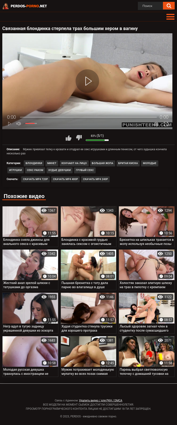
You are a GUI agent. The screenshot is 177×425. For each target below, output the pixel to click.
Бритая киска (128, 163)
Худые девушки (59, 170)
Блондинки (34, 163)
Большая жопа (102, 163)
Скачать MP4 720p (35, 179)
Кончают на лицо (74, 163)
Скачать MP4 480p (65, 179)
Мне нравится (68, 138)
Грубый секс (85, 170)
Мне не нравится (78, 138)
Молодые (149, 163)
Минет (51, 163)
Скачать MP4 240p (95, 179)
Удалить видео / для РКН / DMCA (100, 400)
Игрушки (15, 170)
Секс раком (35, 170)
